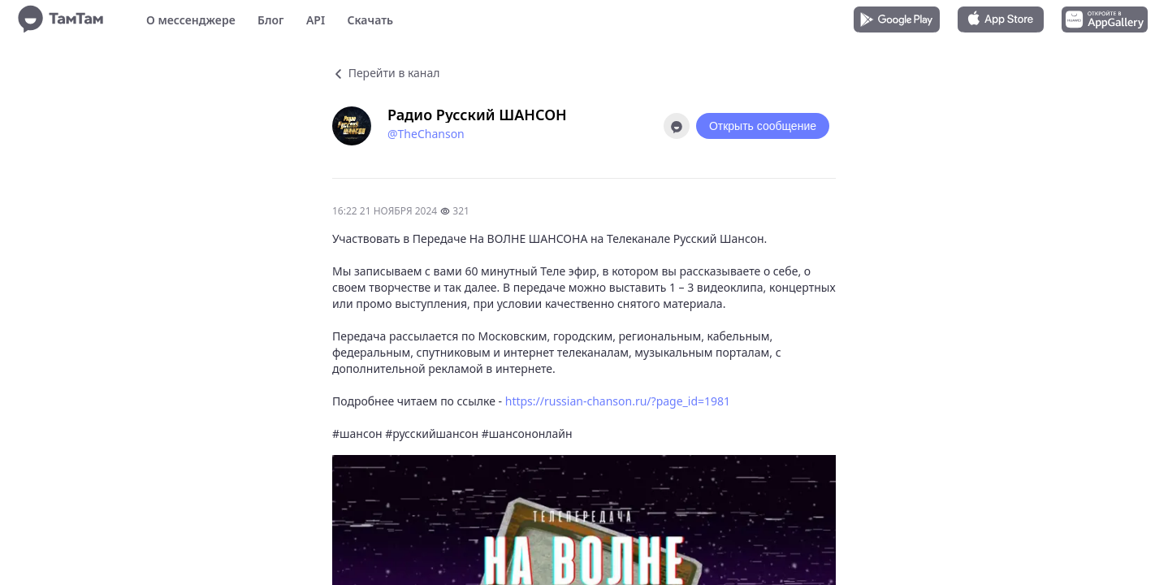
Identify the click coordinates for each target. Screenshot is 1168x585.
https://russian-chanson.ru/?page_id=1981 (617, 401)
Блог (270, 20)
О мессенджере (191, 20)
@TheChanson (426, 133)
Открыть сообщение (762, 125)
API (315, 20)
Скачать (370, 20)
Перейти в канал (385, 72)
